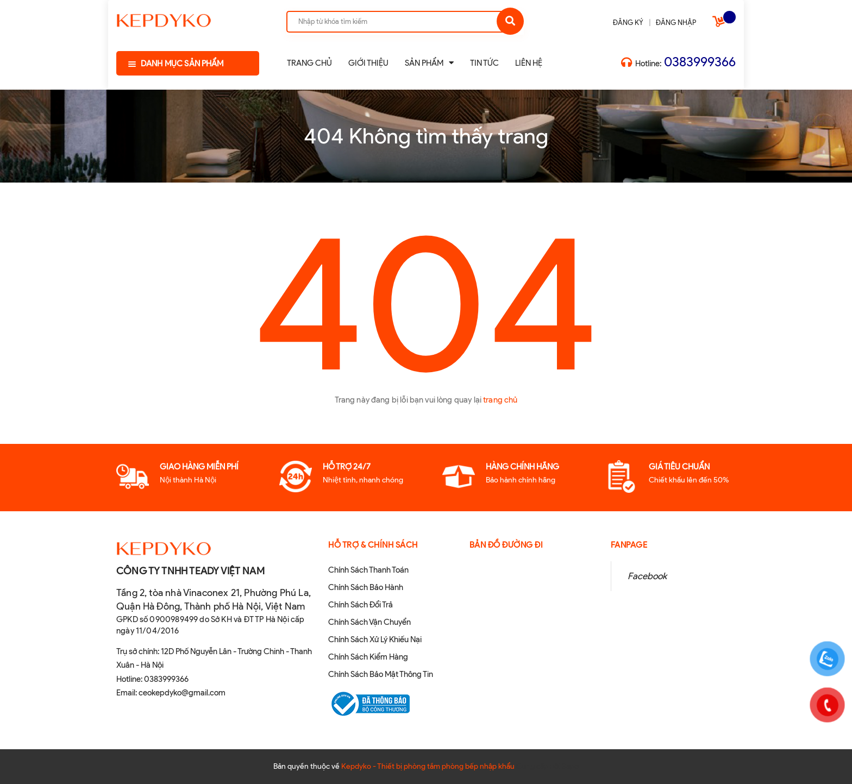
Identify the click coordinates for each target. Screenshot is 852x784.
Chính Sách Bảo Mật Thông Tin (380, 674)
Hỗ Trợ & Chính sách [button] (373, 545)
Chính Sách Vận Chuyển (369, 622)
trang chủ (500, 400)
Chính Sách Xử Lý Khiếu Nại (375, 639)
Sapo (570, 766)
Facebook (647, 575)
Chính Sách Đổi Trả (360, 605)
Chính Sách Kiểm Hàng (368, 657)
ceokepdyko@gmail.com (182, 693)
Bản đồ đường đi (506, 545)
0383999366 (700, 62)
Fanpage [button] (629, 545)
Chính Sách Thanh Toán (368, 570)
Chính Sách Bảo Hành (365, 587)
